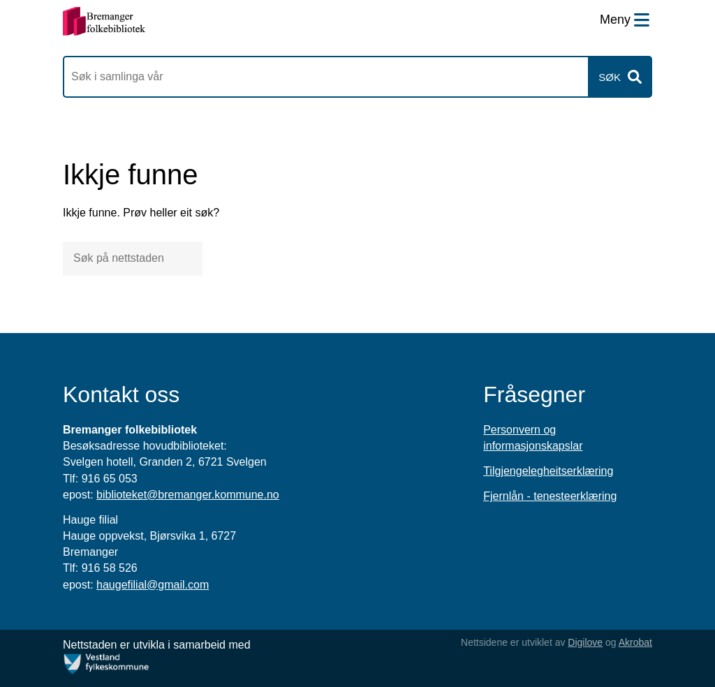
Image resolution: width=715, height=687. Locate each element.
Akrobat (635, 642)
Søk (609, 77)
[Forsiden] (105, 21)
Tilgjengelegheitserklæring (548, 471)
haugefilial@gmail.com (152, 585)
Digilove (585, 642)
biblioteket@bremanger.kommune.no (187, 495)
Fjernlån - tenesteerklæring (550, 496)
